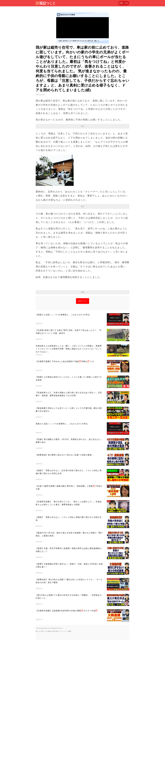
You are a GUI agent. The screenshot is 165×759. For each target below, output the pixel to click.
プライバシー (63, 661)
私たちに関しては (41, 661)
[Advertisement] (82, 310)
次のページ (82, 330)
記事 (121, 3)
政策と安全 (51, 661)
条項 (57, 661)
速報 (126, 3)
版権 (69, 661)
